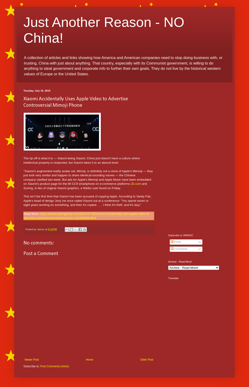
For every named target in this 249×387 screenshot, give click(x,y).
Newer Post (32, 359)
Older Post (146, 359)
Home (89, 359)
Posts (176, 242)
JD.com (136, 183)
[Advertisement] (197, 158)
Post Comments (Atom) (54, 366)
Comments (179, 249)
